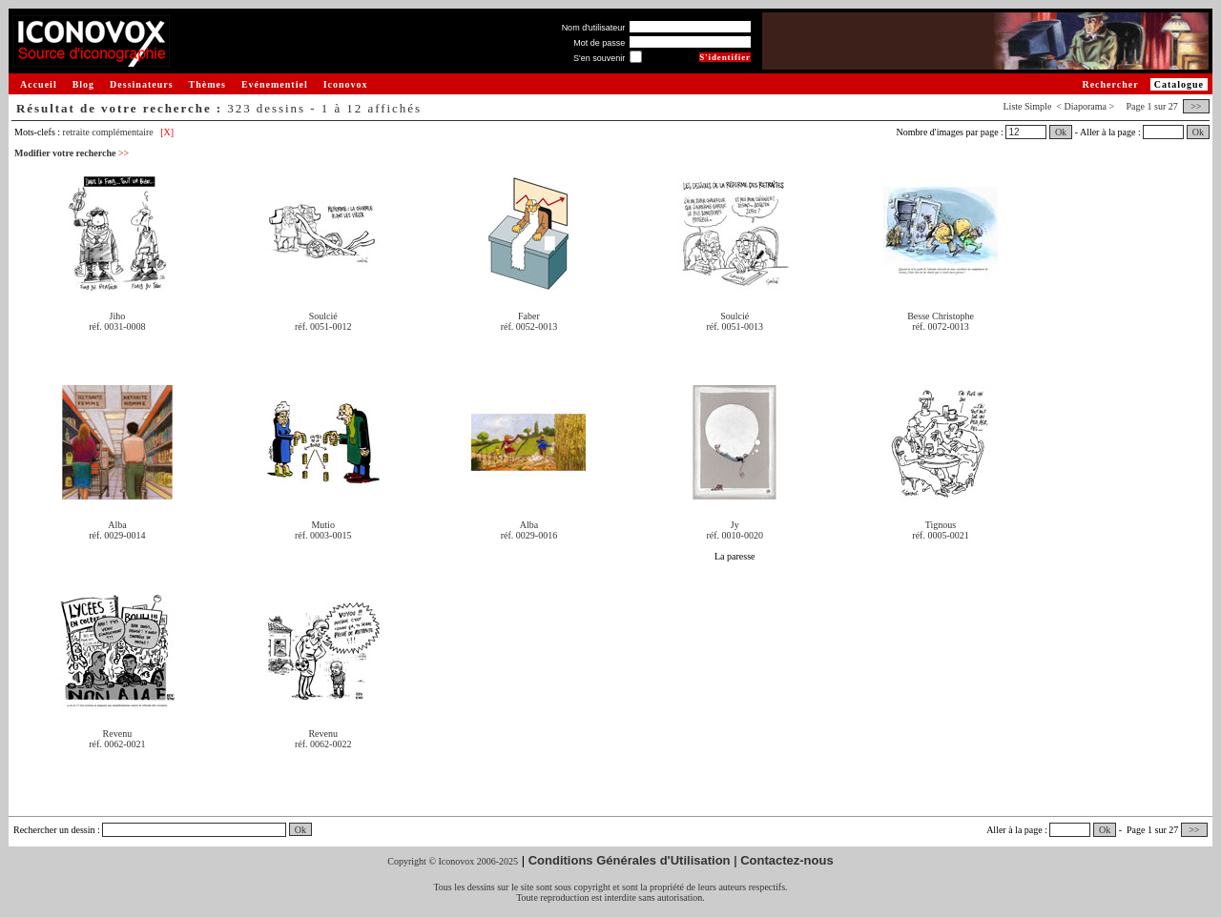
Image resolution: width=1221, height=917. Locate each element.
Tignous (940, 525)
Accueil (38, 84)
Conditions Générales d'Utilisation (629, 860)
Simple (1037, 106)
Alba (117, 525)
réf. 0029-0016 (529, 535)
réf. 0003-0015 (323, 535)
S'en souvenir (599, 58)
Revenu (118, 733)
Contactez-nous (787, 860)
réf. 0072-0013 (940, 326)
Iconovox (345, 84)
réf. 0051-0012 (323, 326)
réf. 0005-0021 (940, 535)
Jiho (118, 316)
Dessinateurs (141, 84)
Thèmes (207, 84)
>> (1196, 106)
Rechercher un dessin (54, 830)
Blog (83, 84)
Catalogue (1179, 84)
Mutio (322, 525)
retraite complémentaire (108, 132)
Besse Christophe (940, 316)
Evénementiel (274, 84)
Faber (529, 316)
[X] (167, 132)
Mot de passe (599, 43)
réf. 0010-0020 (735, 535)
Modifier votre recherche (71, 153)
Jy (735, 525)
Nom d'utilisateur (594, 27)
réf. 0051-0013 (735, 326)
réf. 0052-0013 (529, 326)
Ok (1060, 132)
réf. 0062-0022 (323, 744)
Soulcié (323, 316)
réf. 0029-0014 (117, 535)
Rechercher (1110, 84)
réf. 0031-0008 (117, 326)
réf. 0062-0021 (117, 744)
